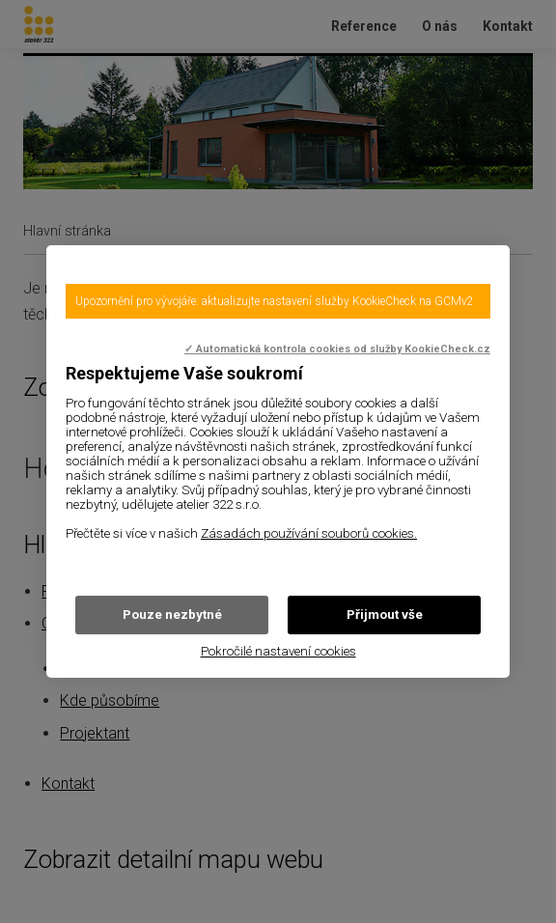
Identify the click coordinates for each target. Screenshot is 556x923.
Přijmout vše (385, 614)
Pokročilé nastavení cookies (278, 651)
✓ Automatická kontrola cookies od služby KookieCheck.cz (337, 349)
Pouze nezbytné (172, 614)
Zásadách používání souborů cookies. (309, 533)
